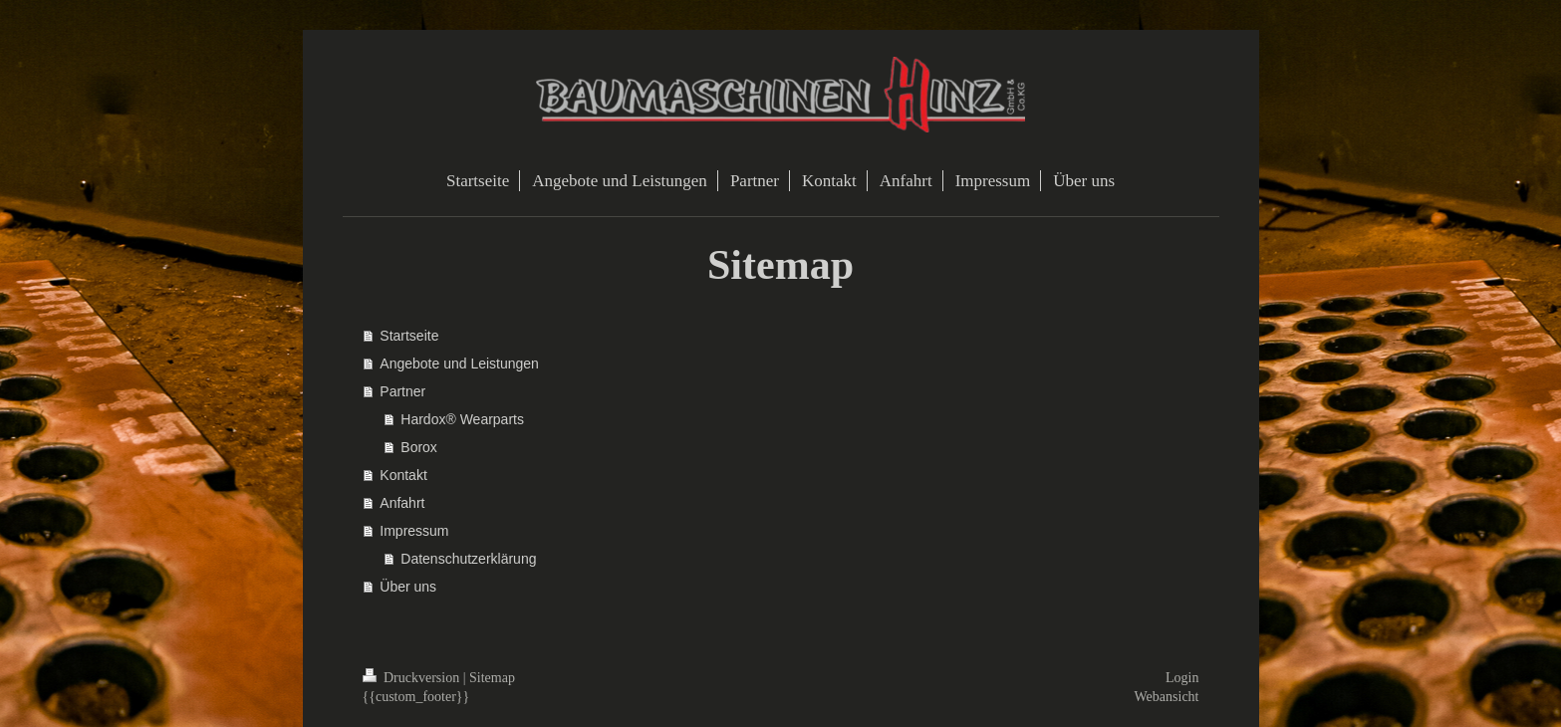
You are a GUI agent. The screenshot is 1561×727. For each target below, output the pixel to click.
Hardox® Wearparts (462, 419)
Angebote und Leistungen (459, 363)
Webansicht (1167, 696)
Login (1182, 677)
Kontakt (403, 475)
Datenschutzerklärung (468, 559)
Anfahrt (402, 503)
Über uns (408, 587)
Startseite (409, 336)
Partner (402, 391)
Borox (418, 447)
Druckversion (413, 677)
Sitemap (492, 677)
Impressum (414, 531)
